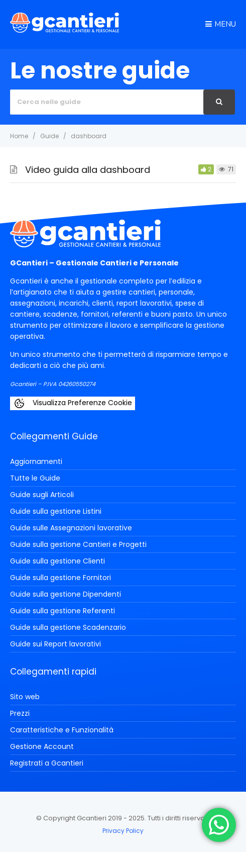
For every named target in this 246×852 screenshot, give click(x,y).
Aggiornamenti (36, 461)
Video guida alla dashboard (87, 169)
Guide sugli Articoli (42, 495)
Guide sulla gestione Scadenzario (68, 627)
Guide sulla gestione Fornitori (60, 578)
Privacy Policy (123, 830)
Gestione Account (42, 746)
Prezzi (20, 713)
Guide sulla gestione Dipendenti (65, 594)
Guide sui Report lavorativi (55, 644)
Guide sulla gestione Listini (55, 511)
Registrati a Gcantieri (46, 763)
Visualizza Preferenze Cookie (72, 403)
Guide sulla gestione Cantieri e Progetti (78, 544)
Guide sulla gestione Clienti (57, 561)
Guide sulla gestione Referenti (62, 611)
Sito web (25, 697)
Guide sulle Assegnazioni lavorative (71, 528)
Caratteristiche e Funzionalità (61, 730)
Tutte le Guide (35, 478)
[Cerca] (219, 102)
